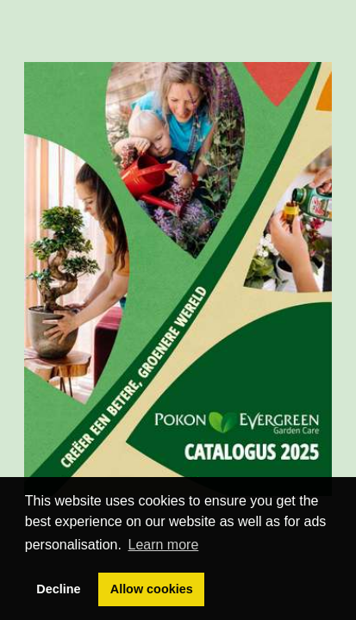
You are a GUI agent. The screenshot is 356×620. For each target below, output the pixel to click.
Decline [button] (58, 589)
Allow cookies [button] (151, 589)
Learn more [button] (163, 544)
